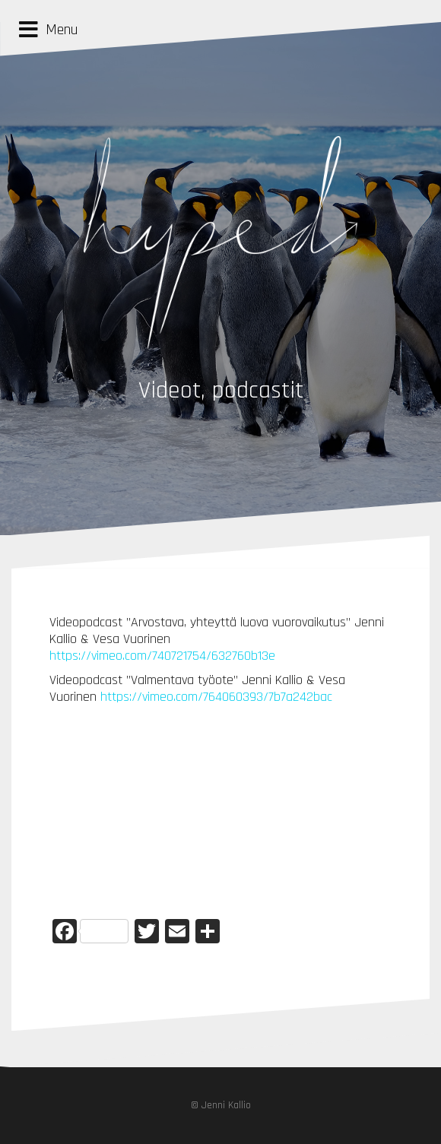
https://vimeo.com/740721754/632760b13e (162, 655)
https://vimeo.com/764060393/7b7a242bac (216, 696)
